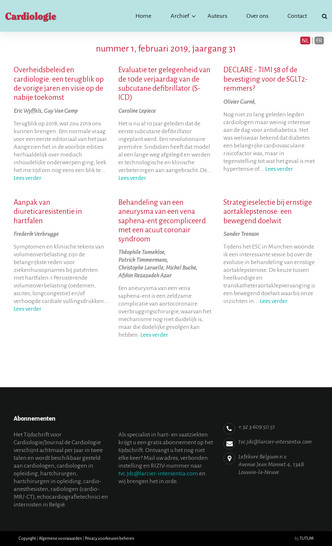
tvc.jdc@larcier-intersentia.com (158, 473)
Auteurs (217, 16)
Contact (297, 16)
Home (143, 16)
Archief (180, 16)
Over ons (257, 16)
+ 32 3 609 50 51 (256, 427)
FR (319, 40)
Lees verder (28, 178)
